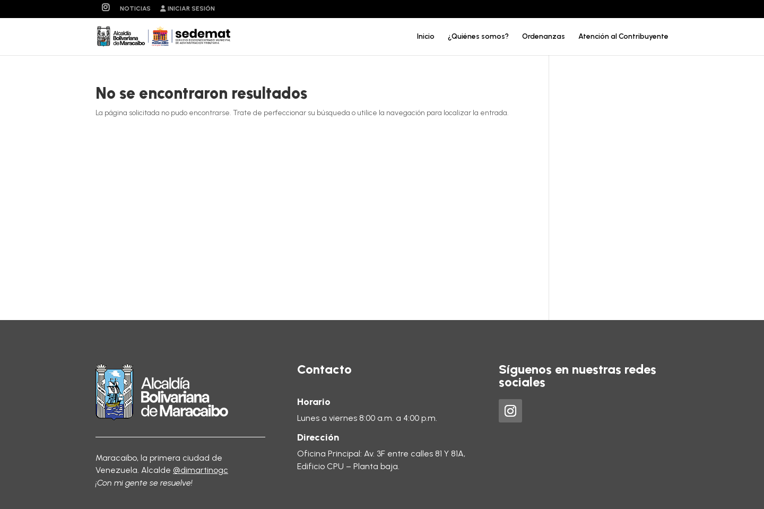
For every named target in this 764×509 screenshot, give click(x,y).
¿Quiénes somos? (478, 37)
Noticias (135, 8)
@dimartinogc (200, 470)
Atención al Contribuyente (623, 37)
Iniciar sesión (187, 8)
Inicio (426, 37)
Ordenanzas (543, 37)
